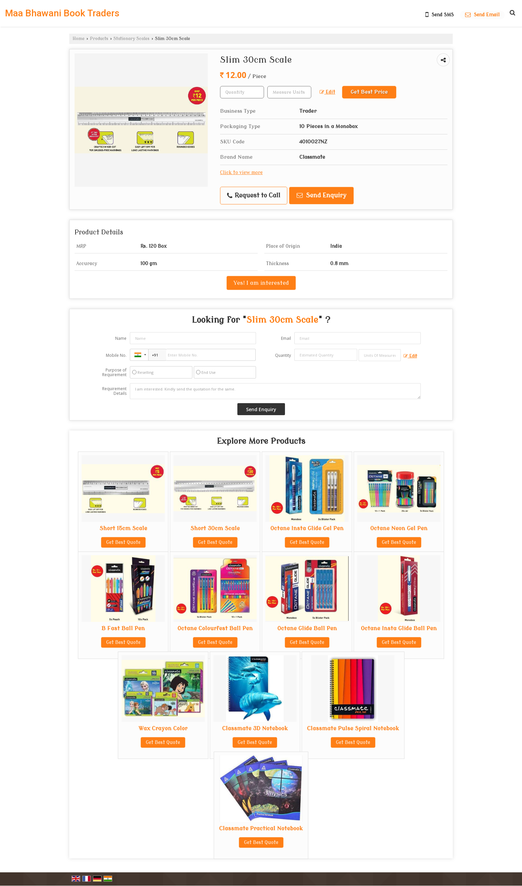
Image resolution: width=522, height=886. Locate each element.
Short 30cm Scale (215, 528)
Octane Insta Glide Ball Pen (399, 628)
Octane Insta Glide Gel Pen (307, 528)
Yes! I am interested (261, 283)
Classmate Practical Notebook (261, 828)
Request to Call (253, 195)
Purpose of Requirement (114, 372)
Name (121, 338)
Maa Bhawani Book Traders (62, 13)
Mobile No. (116, 355)
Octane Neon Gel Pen (398, 528)
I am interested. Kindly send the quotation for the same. (275, 391)
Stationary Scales (131, 38)
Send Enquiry (322, 195)
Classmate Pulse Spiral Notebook (353, 728)
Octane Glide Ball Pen (307, 628)
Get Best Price (369, 92)
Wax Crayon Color (162, 728)
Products (99, 38)
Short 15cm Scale (123, 528)
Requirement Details (114, 391)
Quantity (283, 355)
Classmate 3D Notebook (255, 728)
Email (286, 338)
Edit (327, 92)
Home (79, 38)
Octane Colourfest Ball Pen (215, 628)
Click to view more (241, 172)
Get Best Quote (123, 542)
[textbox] (289, 92)
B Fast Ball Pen (123, 628)
